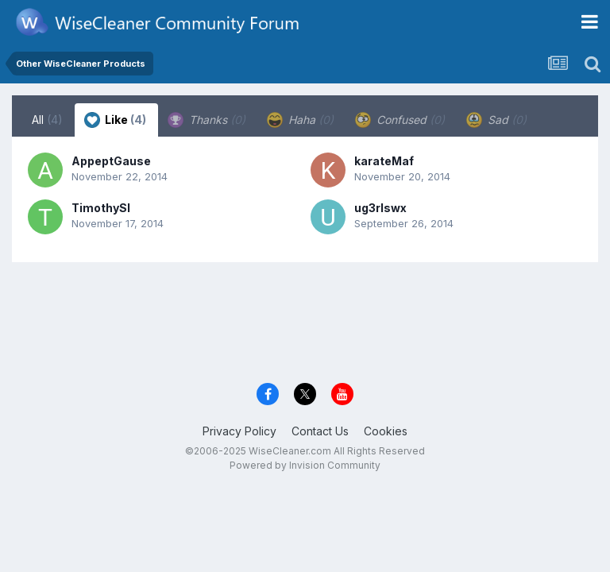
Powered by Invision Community (305, 465)
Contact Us (320, 431)
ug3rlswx (380, 207)
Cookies (385, 431)
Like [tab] (115, 120)
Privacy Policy (239, 431)
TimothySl (100, 207)
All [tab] (47, 119)
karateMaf (384, 161)
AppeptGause (111, 161)
